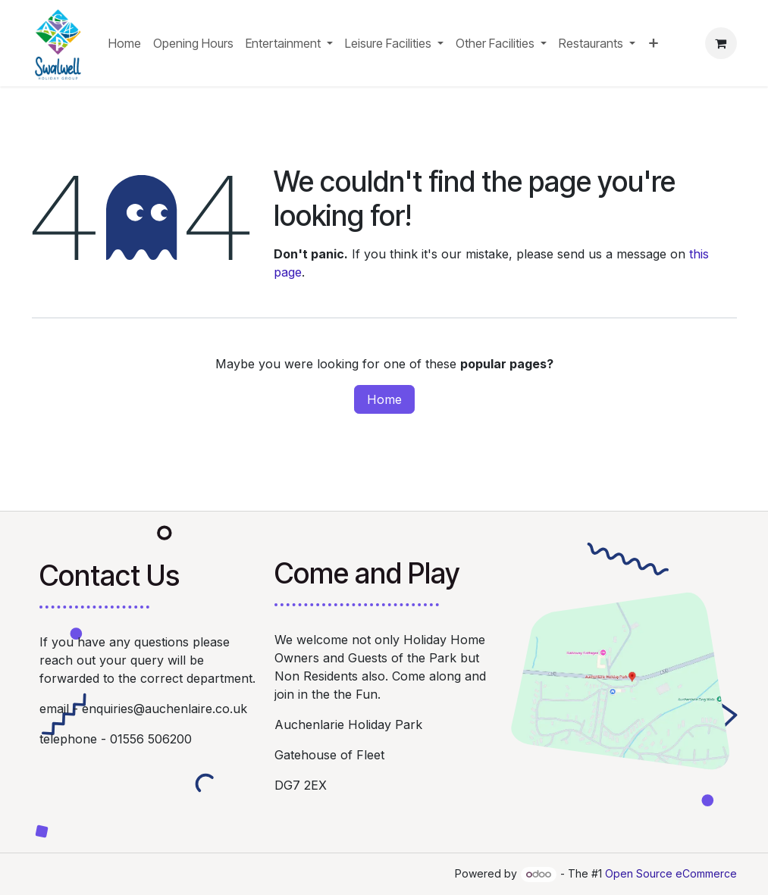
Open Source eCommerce (671, 873)
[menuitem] (124, 43)
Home (384, 399)
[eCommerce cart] (721, 43)
